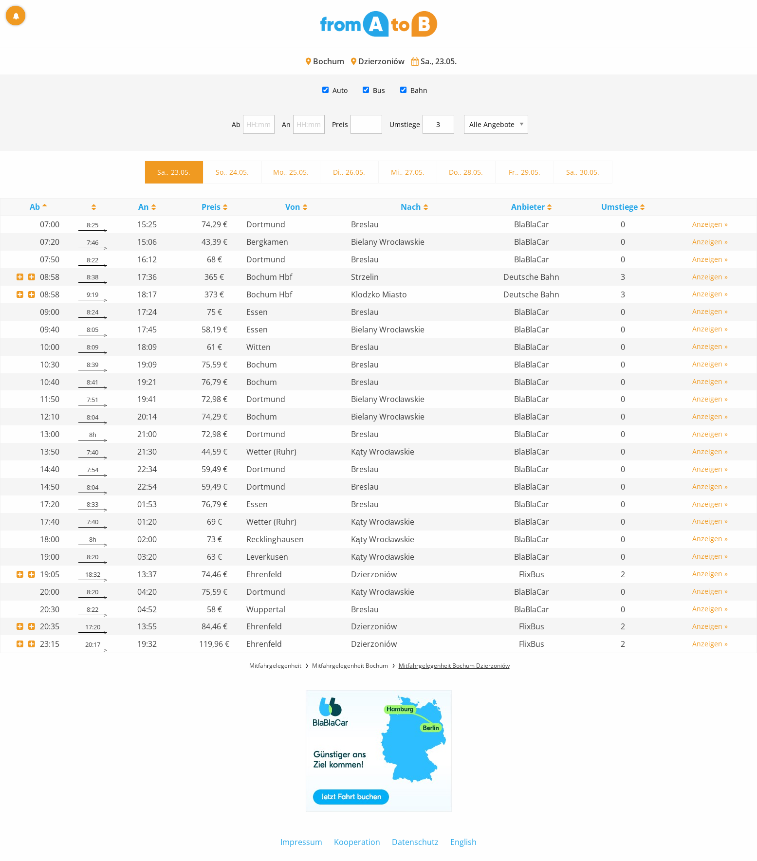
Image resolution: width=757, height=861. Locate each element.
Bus (379, 90)
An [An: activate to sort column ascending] (143, 207)
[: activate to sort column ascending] (93, 207)
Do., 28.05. (466, 172)
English (463, 842)
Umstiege (404, 124)
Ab (236, 124)
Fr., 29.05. (524, 172)
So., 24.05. (232, 172)
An (286, 124)
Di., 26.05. (349, 172)
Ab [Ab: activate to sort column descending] (35, 207)
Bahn (418, 90)
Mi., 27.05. (408, 172)
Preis (340, 124)
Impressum (301, 842)
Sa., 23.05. (173, 172)
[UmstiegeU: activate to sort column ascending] (623, 207)
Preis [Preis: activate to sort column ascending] (211, 207)
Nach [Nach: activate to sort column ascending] (411, 207)
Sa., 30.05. (582, 172)
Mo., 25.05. (291, 172)
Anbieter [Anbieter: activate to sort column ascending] (528, 207)
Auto (340, 90)
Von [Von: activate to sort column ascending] (292, 207)
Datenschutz (415, 842)
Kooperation (357, 842)
